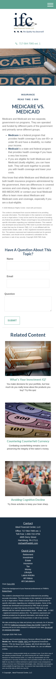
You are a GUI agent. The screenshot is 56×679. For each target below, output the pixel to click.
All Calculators (28, 581)
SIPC (26, 641)
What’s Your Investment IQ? (28, 379)
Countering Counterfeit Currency (28, 441)
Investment (28, 557)
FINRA (20, 641)
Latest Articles (28, 575)
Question (9, 294)
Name (10, 259)
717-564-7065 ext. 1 (28, 43)
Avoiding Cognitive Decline (28, 499)
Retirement (28, 554)
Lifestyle (28, 572)
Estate (28, 560)
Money (28, 569)
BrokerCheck (7, 591)
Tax (28, 566)
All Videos (28, 578)
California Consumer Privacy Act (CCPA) (25, 625)
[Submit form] (12, 321)
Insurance (28, 563)
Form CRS (11, 584)
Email (10, 276)
